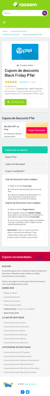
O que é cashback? (15, 170)
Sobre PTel (10, 156)
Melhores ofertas (10, 293)
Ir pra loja (15, 102)
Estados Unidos (25, 65)
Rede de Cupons (30, 384)
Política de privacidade (12, 305)
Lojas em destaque (15, 163)
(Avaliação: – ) (27, 82)
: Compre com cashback (19, 309)
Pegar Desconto (36, 130)
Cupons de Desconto (12, 297)
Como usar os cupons (16, 149)
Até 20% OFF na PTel (11, 128)
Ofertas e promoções (12, 301)
